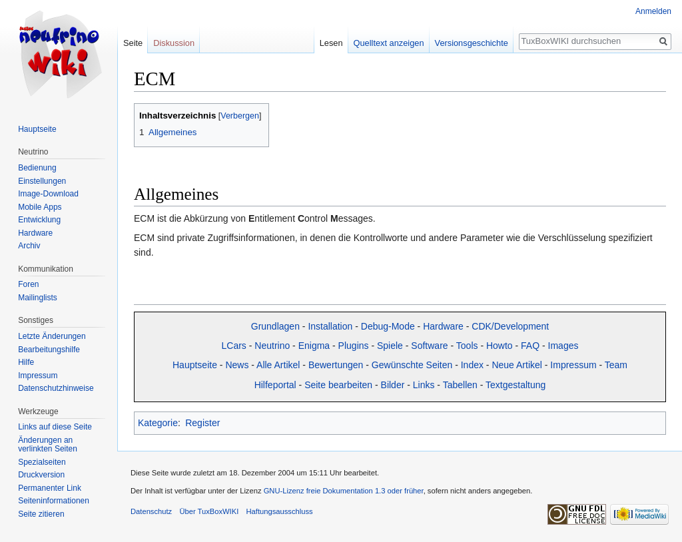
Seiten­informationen (53, 500)
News (236, 365)
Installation (330, 326)
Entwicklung (39, 219)
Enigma (314, 345)
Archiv (29, 245)
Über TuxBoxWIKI (208, 511)
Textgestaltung (515, 385)
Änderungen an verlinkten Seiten (47, 444)
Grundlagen (275, 326)
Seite (133, 43)
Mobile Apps (39, 207)
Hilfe (26, 362)
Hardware (443, 326)
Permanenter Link (49, 488)
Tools (467, 345)
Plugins (353, 345)
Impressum (573, 365)
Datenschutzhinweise (55, 388)
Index (472, 365)
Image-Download (48, 193)
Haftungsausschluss (279, 511)
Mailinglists (37, 297)
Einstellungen (42, 181)
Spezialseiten (41, 462)
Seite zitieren (41, 514)
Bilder (393, 385)
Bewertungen (336, 365)
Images (563, 345)
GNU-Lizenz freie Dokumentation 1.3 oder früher (344, 491)
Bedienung (37, 167)
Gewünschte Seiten (412, 365)
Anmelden (653, 11)
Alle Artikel (278, 365)
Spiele (390, 345)
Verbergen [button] (239, 116)
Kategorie (158, 422)
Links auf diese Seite (55, 426)
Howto (499, 345)
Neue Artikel (516, 365)
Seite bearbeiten (338, 385)
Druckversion (41, 474)
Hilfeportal (275, 385)
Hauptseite (194, 365)
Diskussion (173, 43)
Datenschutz (151, 511)
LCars (234, 345)
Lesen (331, 43)
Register (202, 422)
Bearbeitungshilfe (49, 349)
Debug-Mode (388, 326)
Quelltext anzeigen (389, 43)
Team (616, 365)
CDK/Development (510, 326)
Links (424, 385)
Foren (28, 284)
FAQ (530, 345)
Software (429, 345)
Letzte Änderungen (51, 336)
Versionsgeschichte (471, 43)
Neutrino (272, 345)
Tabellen (460, 385)
